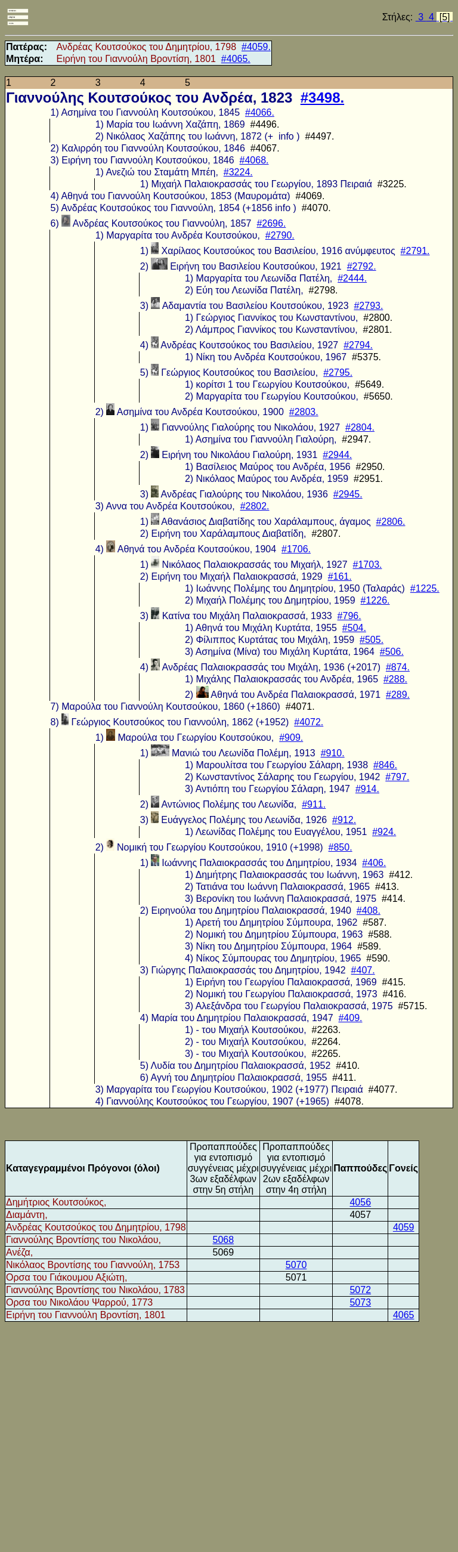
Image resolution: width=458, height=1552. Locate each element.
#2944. (337, 455)
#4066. (259, 112)
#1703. (367, 564)
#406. (374, 863)
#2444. (352, 278)
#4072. (308, 722)
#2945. (348, 494)
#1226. (375, 600)
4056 (360, 1202)
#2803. (303, 412)
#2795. (337, 372)
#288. (395, 679)
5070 (296, 1265)
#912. (344, 820)
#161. (340, 576)
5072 (360, 1290)
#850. (340, 847)
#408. (368, 910)
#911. (314, 804)
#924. (384, 832)
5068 (223, 1240)
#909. (291, 737)
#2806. (391, 522)
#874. (398, 667)
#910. (333, 753)
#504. (354, 628)
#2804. (360, 427)
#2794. (358, 345)
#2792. (361, 266)
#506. (392, 652)
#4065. (235, 59)
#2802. (255, 506)
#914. (367, 789)
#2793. (368, 306)
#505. (371, 640)
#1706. (296, 549)
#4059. (256, 47)
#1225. (425, 588)
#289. (398, 695)
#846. (385, 765)
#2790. (280, 235)
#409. (350, 1018)
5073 (360, 1302)
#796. (349, 616)
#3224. (238, 172)
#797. (397, 777)
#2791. (415, 251)
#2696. (271, 223)
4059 (403, 1227)
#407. (363, 970)
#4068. (254, 160)
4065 (403, 1315)
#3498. (322, 97)
